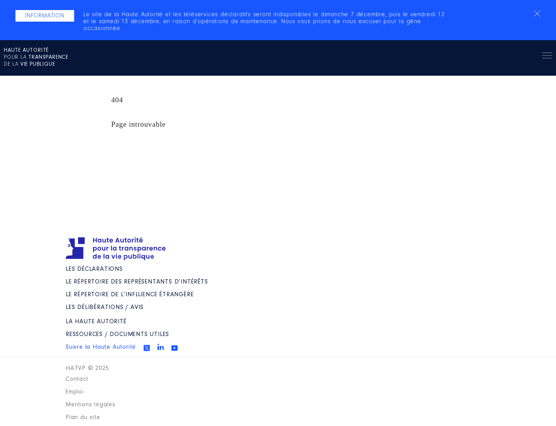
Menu (547, 57)
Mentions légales (90, 405)
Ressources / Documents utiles (117, 334)
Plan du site (83, 417)
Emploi (75, 392)
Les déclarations (94, 269)
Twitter (147, 348)
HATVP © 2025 (87, 368)
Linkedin (161, 347)
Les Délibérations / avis (105, 307)
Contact (77, 379)
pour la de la (36, 57)
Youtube (174, 348)
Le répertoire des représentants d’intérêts (137, 282)
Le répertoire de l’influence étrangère (129, 295)
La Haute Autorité (96, 322)
